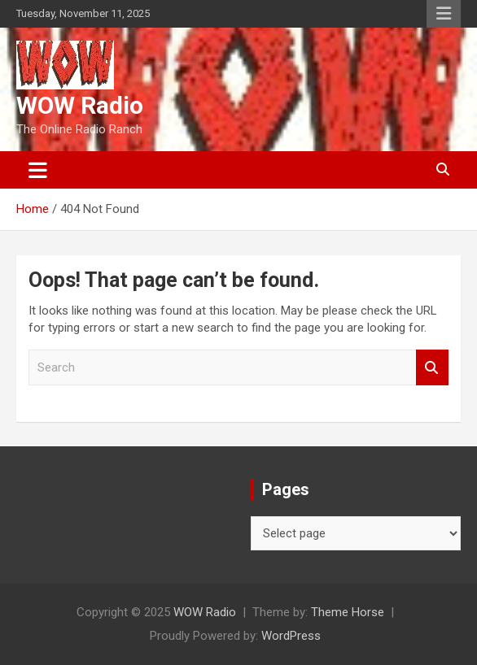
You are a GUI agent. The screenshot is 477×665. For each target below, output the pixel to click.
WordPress (291, 635)
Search (432, 368)
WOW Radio (79, 105)
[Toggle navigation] (37, 170)
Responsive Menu (444, 14)
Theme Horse (347, 612)
